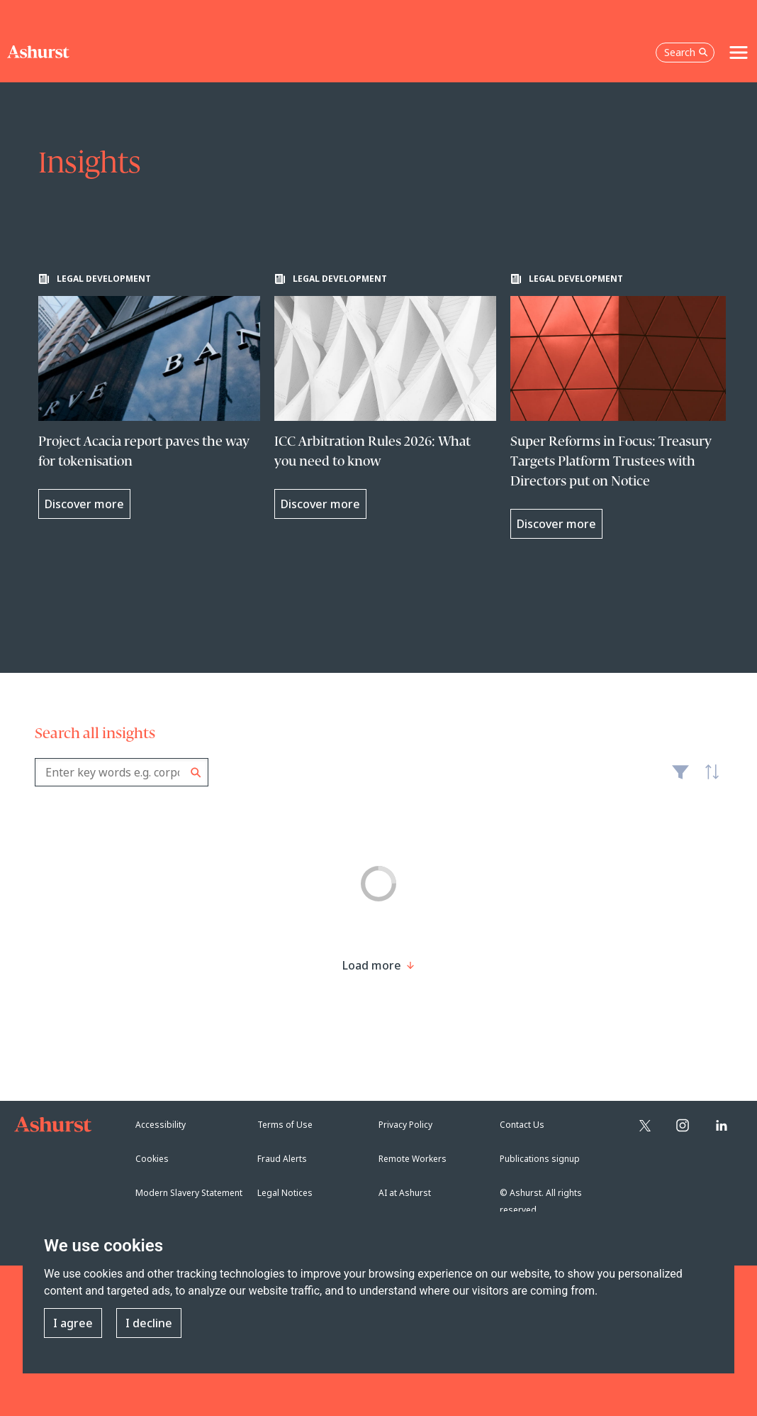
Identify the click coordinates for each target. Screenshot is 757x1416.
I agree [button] (73, 1323)
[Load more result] (371, 965)
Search (195, 772)
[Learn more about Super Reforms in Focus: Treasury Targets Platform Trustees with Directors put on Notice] (621, 406)
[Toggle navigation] (738, 52)
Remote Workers (412, 1159)
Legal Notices (285, 1193)
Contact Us (522, 1125)
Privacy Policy (405, 1125)
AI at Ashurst (404, 1193)
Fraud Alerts (282, 1159)
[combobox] (121, 772)
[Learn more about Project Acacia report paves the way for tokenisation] (149, 396)
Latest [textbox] (708, 779)
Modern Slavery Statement (188, 1193)
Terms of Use (285, 1125)
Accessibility (160, 1125)
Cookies (152, 1159)
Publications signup (540, 1159)
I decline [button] (148, 1323)
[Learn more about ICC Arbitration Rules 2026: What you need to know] (385, 396)
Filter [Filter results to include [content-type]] (680, 778)
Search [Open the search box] (686, 52)
